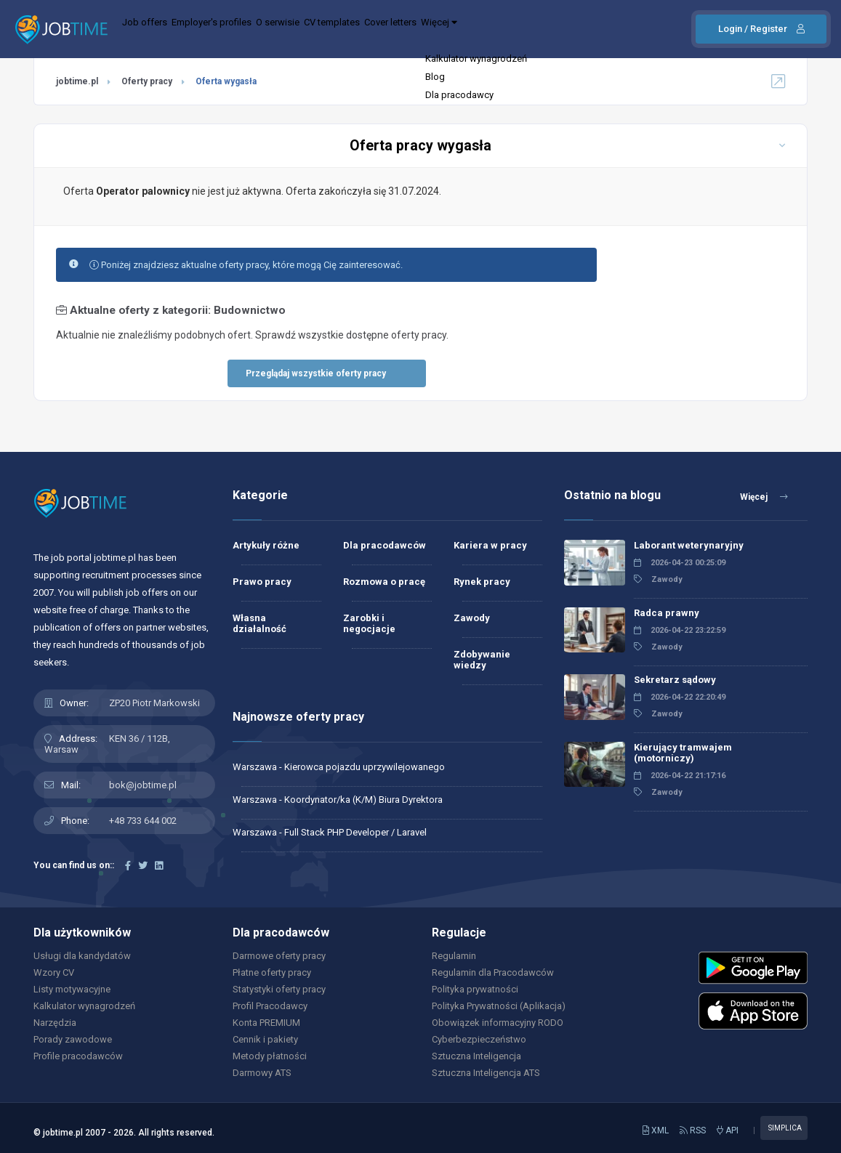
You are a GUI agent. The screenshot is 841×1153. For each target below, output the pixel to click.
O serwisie (327, 29)
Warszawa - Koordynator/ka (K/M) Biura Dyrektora (338, 799)
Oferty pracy (146, 81)
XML (656, 1130)
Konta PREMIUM (266, 1022)
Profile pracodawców (78, 1056)
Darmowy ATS (262, 1072)
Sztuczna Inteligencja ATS (486, 1072)
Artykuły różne (266, 545)
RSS (693, 1130)
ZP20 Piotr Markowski (154, 702)
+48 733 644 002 (143, 820)
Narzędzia (54, 1022)
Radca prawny (666, 612)
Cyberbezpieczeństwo (479, 1039)
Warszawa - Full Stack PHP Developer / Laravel (330, 832)
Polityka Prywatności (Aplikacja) (499, 1005)
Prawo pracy (262, 581)
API (728, 1130)
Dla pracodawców (384, 545)
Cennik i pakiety (265, 1039)
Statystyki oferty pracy (279, 989)
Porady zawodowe (72, 1039)
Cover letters (480, 29)
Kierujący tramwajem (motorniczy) (683, 753)
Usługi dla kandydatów (82, 955)
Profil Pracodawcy (270, 1005)
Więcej (549, 29)
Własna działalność (259, 623)
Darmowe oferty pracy (279, 955)
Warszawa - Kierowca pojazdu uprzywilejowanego (339, 766)
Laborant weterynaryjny (689, 545)
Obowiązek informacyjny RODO (497, 1022)
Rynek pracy (482, 581)
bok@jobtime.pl (143, 785)
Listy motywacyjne (71, 989)
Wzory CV (53, 972)
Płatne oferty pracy (272, 972)
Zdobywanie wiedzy (482, 660)
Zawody (472, 617)
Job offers (153, 29)
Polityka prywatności (475, 989)
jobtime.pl (77, 81)
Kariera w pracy (490, 545)
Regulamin (454, 955)
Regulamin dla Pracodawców (493, 972)
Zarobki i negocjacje (369, 623)
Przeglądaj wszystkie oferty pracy (316, 373)
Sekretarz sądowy (675, 679)
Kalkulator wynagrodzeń (84, 1005)
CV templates (400, 29)
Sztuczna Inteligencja (476, 1056)
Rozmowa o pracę (384, 581)
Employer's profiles (240, 29)
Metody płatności (270, 1056)
